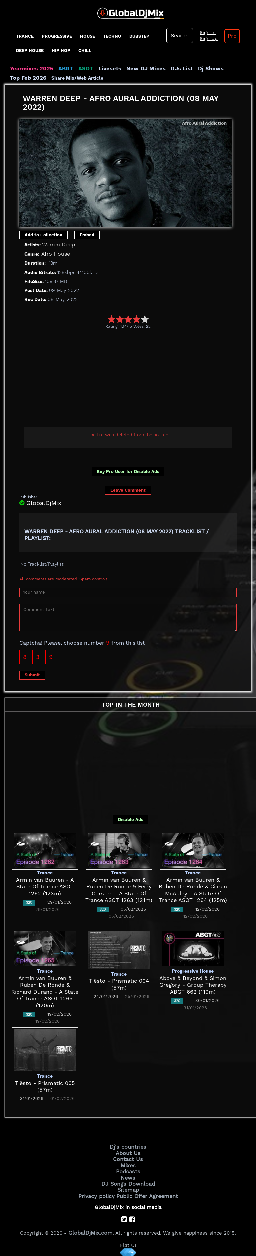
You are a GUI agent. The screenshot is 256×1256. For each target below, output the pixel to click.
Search (179, 36)
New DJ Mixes (134, 69)
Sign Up (206, 38)
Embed (87, 234)
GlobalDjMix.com (90, 1228)
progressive (57, 36)
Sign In (205, 32)
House (87, 36)
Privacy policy (98, 1192)
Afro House (54, 254)
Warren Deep (57, 245)
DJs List (167, 69)
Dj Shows (193, 69)
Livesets (101, 69)
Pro (228, 36)
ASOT (79, 69)
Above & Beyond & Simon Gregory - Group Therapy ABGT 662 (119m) (192, 985)
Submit (32, 674)
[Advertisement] (137, 378)
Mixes (128, 1163)
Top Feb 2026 (226, 69)
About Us (128, 1152)
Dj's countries (128, 1147)
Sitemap (128, 1186)
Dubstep (139, 36)
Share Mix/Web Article (36, 78)
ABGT (61, 69)
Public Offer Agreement (145, 1192)
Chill (84, 50)
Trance (25, 36)
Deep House (30, 50)
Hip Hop (61, 50)
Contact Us (128, 1158)
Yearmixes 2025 (29, 69)
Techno (112, 36)
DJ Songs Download (128, 1180)
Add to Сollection (43, 234)
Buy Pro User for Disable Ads (128, 471)
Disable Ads (130, 819)
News (128, 1175)
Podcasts (128, 1169)
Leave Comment (128, 489)
